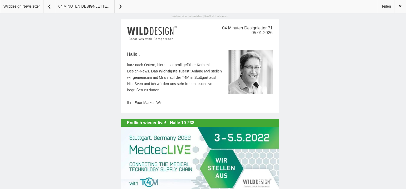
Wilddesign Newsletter (21, 6)
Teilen (386, 6)
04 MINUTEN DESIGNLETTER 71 (86, 6)
